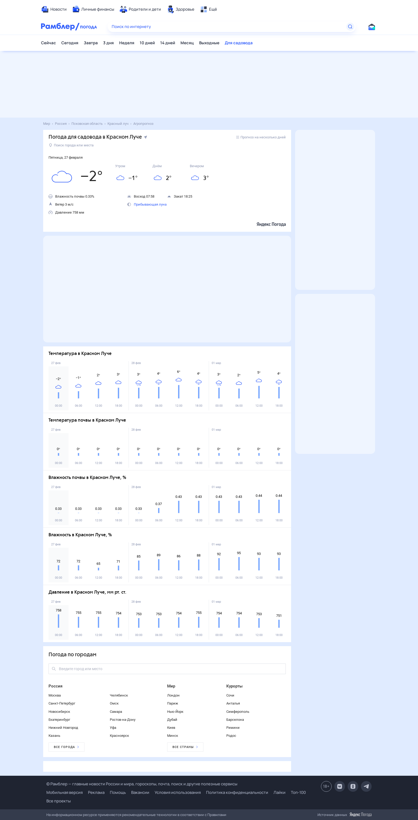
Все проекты (58, 801)
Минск (172, 736)
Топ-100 (298, 792)
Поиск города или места (71, 145)
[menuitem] (54, 9)
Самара (116, 712)
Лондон (173, 695)
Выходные (209, 43)
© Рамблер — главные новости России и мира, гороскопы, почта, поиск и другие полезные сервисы (141, 784)
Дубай (172, 720)
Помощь (118, 792)
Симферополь (237, 712)
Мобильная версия (64, 792)
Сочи (230, 695)
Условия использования (178, 792)
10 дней (147, 43)
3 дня (108, 43)
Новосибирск (59, 712)
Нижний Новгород (63, 728)
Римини (233, 728)
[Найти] (350, 26)
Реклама (96, 792)
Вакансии (140, 792)
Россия (55, 686)
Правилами (216, 814)
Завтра (91, 43)
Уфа (113, 728)
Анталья (233, 703)
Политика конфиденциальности (237, 792)
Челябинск (119, 695)
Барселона (235, 720)
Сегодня (69, 43)
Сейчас (48, 43)
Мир (171, 686)
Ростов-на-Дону (122, 720)
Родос (231, 736)
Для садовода (239, 43)
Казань (54, 736)
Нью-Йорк (175, 712)
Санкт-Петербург (62, 703)
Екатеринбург (59, 720)
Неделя (126, 43)
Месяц (187, 43)
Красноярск (119, 736)
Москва (55, 695)
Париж (172, 703)
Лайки (280, 792)
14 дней (167, 43)
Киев (171, 728)
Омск (114, 703)
